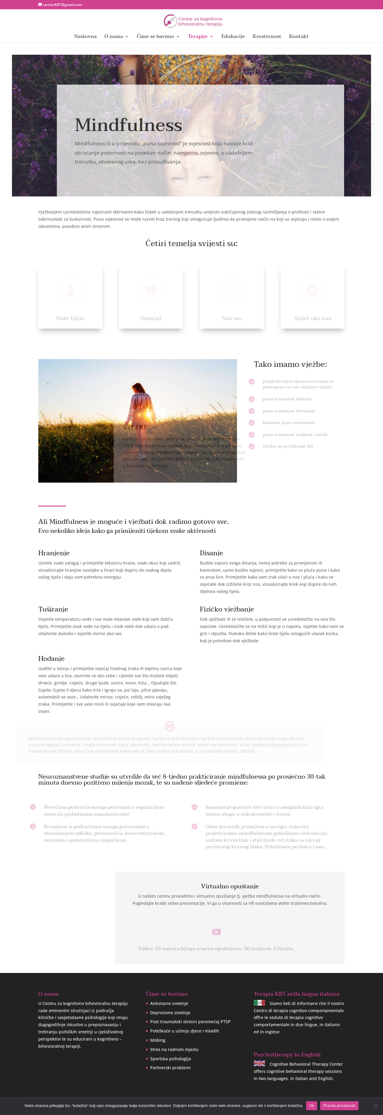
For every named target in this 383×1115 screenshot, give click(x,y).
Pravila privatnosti (339, 1105)
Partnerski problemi (170, 1067)
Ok (311, 1105)
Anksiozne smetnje (169, 1003)
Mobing (157, 1040)
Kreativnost (267, 37)
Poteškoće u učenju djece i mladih (184, 1031)
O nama (113, 37)
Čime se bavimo (155, 37)
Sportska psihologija (170, 1058)
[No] (376, 1106)
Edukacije (233, 37)
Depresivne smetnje (170, 1012)
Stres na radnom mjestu (174, 1049)
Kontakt (299, 37)
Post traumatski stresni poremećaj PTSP (190, 1021)
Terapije (198, 37)
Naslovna (85, 37)
